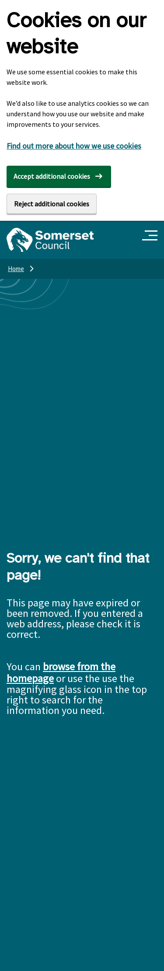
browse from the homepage (61, 672)
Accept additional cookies (52, 176)
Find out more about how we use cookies (74, 146)
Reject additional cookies (51, 203)
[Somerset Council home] (50, 240)
